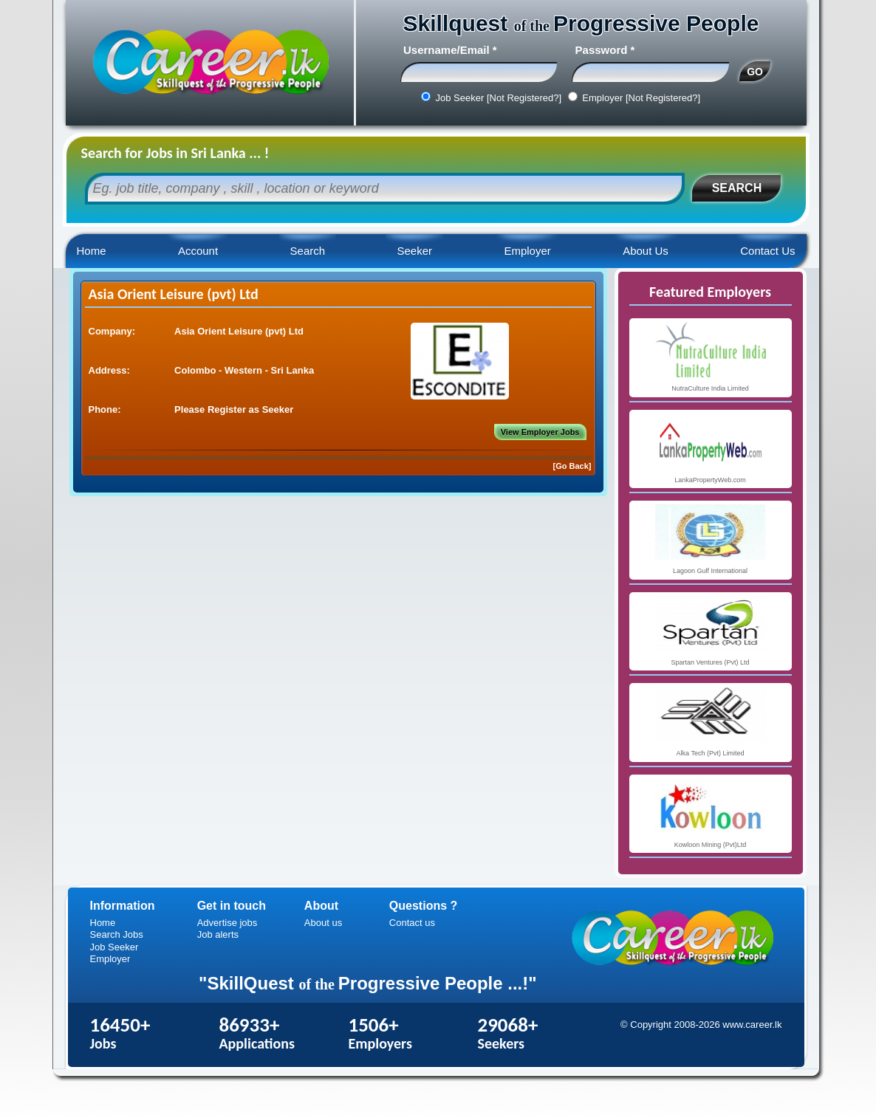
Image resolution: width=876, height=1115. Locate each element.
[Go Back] (572, 466)
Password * (605, 50)
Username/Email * (450, 50)
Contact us (412, 922)
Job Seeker (114, 947)
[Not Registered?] (524, 97)
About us (323, 922)
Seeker (414, 250)
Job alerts (218, 934)
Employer (527, 250)
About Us (645, 250)
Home (91, 250)
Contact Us (767, 250)
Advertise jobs (227, 922)
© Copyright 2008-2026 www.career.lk (700, 1024)
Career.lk (209, 63)
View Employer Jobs (540, 432)
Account (198, 250)
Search (308, 250)
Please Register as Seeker (233, 409)
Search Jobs (116, 934)
